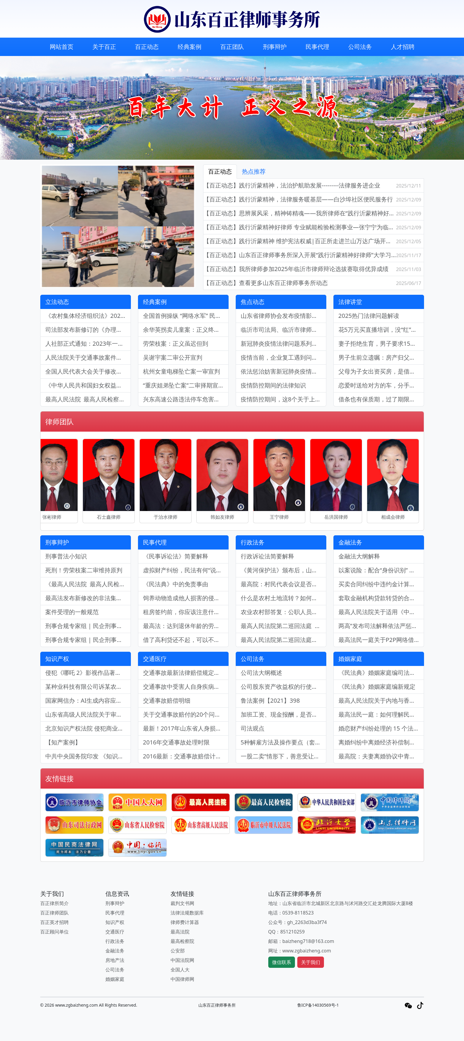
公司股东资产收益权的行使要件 (282, 687)
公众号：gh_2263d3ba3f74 (297, 922)
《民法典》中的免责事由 (175, 584)
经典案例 (189, 47)
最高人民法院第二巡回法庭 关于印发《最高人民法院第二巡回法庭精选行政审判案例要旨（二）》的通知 (283, 626)
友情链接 (59, 778)
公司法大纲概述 (261, 673)
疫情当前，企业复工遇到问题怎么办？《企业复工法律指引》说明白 (283, 357)
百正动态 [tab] (220, 171)
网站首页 (61, 47)
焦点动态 (252, 302)
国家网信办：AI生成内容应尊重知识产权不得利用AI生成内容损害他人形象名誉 (88, 700)
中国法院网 (182, 960)
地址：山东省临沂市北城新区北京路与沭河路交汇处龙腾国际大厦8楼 (340, 903)
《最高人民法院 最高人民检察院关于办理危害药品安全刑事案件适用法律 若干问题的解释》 (88, 584)
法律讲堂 (350, 302)
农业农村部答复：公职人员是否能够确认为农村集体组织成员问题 (283, 612)
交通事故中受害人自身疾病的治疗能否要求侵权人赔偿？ (186, 687)
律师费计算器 (185, 922)
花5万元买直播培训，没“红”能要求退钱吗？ (381, 330)
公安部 (178, 950)
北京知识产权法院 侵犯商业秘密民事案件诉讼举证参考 (88, 728)
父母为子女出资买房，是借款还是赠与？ (381, 371)
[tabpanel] (313, 234)
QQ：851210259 (286, 931)
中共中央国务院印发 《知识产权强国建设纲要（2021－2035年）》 (88, 756)
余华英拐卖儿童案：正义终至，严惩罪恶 (186, 330)
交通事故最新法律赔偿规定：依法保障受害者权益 (186, 673)
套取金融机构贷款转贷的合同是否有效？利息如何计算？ (381, 598)
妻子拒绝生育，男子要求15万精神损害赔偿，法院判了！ (381, 343)
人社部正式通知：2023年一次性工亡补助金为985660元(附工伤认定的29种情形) (88, 343)
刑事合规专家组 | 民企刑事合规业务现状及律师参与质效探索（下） (88, 626)
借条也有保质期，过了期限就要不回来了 (381, 399)
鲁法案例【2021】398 (270, 700)
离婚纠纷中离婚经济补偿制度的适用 (381, 742)
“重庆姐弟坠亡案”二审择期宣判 (183, 385)
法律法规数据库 (187, 912)
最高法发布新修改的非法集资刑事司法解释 (88, 598)
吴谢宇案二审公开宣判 (172, 357)
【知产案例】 (63, 742)
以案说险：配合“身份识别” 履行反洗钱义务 (381, 570)
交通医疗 (155, 659)
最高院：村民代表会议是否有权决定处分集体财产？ (283, 584)
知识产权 (57, 659)
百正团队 (232, 47)
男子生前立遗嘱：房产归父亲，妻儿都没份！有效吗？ (381, 357)
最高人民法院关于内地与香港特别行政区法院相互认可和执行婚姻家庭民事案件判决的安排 (381, 700)
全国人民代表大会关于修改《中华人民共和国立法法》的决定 (88, 371)
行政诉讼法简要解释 (267, 556)
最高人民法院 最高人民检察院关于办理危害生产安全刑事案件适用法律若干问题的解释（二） (88, 399)
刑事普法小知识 (66, 556)
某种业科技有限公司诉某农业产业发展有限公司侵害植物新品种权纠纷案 (88, 687)
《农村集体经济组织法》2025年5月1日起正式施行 (88, 316)
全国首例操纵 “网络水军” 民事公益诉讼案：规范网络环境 (186, 316)
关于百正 (104, 47)
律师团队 (59, 421)
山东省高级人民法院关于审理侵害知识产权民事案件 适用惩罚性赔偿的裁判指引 (88, 714)
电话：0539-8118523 (291, 912)
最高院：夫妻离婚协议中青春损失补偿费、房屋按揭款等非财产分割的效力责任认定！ (381, 756)
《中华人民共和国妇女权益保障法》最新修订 (88, 385)
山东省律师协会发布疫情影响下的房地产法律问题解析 (283, 316)
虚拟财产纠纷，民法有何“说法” (183, 570)
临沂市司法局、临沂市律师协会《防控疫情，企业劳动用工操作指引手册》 (283, 330)
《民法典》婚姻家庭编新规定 (376, 687)
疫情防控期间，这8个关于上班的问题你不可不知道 (283, 399)
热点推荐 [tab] (254, 171)
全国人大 (180, 969)
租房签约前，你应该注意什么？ (184, 612)
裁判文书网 (182, 903)
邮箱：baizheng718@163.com (301, 941)
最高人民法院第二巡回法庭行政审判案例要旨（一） (283, 640)
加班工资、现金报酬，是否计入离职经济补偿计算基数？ (283, 714)
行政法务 (252, 542)
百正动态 (147, 47)
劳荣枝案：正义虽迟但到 (175, 343)
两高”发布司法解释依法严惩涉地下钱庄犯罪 (381, 626)
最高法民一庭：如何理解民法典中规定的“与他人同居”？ (381, 714)
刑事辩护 (275, 47)
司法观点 (252, 728)
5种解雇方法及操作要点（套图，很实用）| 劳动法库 (283, 742)
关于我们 (310, 962)
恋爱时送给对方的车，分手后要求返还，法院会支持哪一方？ (381, 385)
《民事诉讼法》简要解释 (175, 556)
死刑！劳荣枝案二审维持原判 (83, 570)
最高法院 (180, 931)
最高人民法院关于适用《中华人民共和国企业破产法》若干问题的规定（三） (381, 612)
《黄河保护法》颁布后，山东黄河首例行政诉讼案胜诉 (283, 570)
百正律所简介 (54, 903)
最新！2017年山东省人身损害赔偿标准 (186, 728)
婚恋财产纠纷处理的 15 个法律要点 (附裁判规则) (381, 728)
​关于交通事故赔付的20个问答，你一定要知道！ (186, 714)
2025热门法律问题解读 (368, 316)
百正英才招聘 (54, 922)
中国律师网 (182, 979)
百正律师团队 (54, 912)
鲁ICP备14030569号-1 (318, 1005)
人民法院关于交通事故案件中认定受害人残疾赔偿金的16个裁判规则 (88, 357)
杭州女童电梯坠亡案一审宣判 (181, 371)
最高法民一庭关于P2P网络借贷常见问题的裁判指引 (381, 640)
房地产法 (114, 960)
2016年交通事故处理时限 (176, 742)
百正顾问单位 (54, 931)
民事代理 (317, 47)
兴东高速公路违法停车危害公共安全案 (186, 399)
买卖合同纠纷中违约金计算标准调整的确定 (381, 584)
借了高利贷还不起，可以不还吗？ (186, 640)
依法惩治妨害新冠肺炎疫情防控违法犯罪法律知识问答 (283, 371)
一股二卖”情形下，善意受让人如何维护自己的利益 (283, 756)
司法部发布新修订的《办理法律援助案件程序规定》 (88, 330)
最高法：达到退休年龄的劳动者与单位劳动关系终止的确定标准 (186, 626)
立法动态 (57, 302)
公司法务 (360, 47)
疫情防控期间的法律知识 (273, 385)
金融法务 (350, 542)
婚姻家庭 (350, 659)
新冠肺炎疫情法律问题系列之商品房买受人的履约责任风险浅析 (283, 343)
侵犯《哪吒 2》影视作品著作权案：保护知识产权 (88, 673)
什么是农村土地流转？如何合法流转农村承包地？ (283, 598)
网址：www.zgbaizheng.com (299, 950)
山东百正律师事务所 (217, 1005)
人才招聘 (403, 47)
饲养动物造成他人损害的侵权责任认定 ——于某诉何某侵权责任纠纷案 (186, 598)
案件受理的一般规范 (72, 612)
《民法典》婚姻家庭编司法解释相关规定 (381, 673)
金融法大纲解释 (359, 556)
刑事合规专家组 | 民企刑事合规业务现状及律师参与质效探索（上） (88, 640)
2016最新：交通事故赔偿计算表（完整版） (186, 756)
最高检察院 (182, 941)
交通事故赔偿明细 (166, 700)
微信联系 (281, 962)
